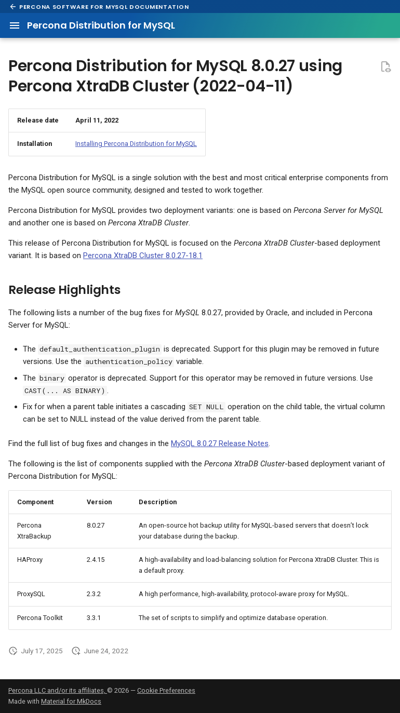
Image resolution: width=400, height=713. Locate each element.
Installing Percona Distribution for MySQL (136, 143)
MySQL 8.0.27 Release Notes (220, 443)
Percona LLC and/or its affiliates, (57, 690)
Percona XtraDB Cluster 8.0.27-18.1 (143, 255)
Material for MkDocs (71, 701)
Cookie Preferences (166, 690)
